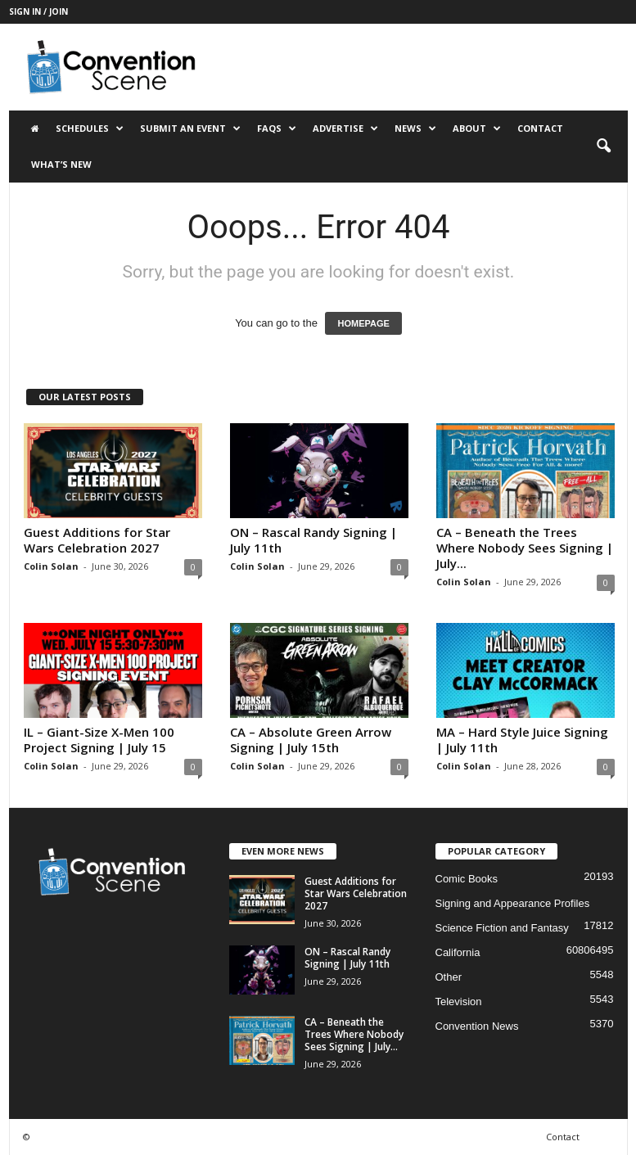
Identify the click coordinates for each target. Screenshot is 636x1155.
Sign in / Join (38, 11)
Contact (540, 128)
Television (458, 1001)
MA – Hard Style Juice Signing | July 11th (522, 740)
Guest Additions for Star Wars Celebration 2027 (97, 540)
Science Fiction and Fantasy (502, 928)
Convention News (477, 1026)
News (415, 129)
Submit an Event (190, 129)
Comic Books (466, 879)
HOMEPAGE (363, 323)
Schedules (90, 129)
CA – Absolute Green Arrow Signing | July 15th (310, 740)
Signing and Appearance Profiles (512, 903)
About (477, 129)
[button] (603, 147)
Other (448, 977)
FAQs (276, 129)
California (457, 952)
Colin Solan (51, 566)
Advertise (345, 129)
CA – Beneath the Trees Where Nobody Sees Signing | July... (524, 547)
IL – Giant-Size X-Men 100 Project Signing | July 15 (99, 740)
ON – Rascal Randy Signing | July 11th (313, 540)
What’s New (61, 164)
